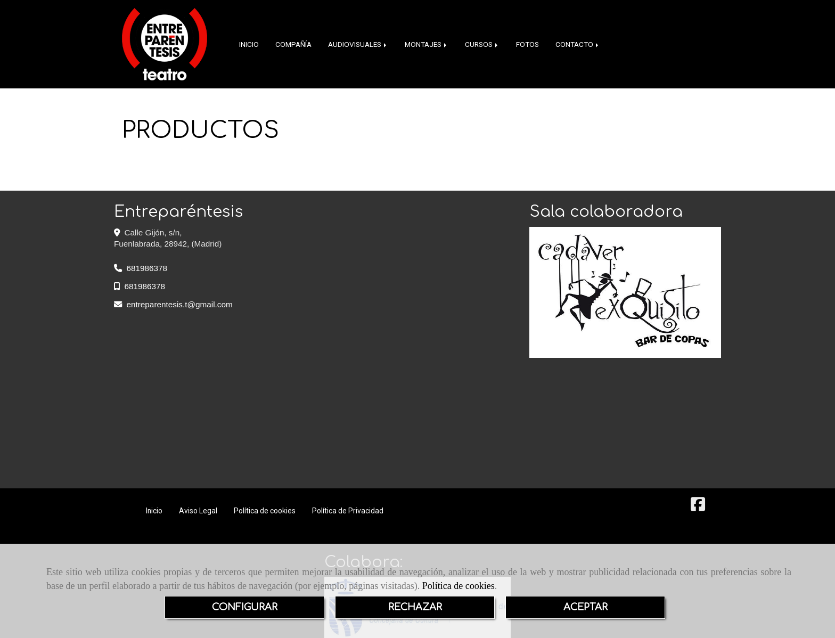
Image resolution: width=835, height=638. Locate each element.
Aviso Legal (198, 510)
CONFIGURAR (244, 607)
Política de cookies (458, 585)
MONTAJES (426, 44)
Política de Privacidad (347, 510)
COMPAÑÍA (293, 44)
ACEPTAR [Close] (585, 607)
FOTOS (527, 44)
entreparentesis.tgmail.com (180, 304)
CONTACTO (577, 44)
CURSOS (482, 44)
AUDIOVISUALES (358, 44)
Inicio (154, 510)
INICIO (249, 44)
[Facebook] (698, 507)
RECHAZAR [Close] (415, 607)
